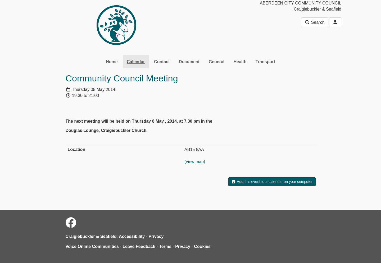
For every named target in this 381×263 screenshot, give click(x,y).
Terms (165, 246)
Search (314, 22)
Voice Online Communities (92, 246)
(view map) (194, 161)
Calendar (136, 61)
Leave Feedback (139, 246)
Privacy (156, 236)
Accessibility (132, 236)
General (217, 61)
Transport (265, 61)
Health (240, 61)
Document (189, 61)
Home (111, 61)
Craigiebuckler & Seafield (91, 236)
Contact (162, 61)
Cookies (202, 246)
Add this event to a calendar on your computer (271, 181)
